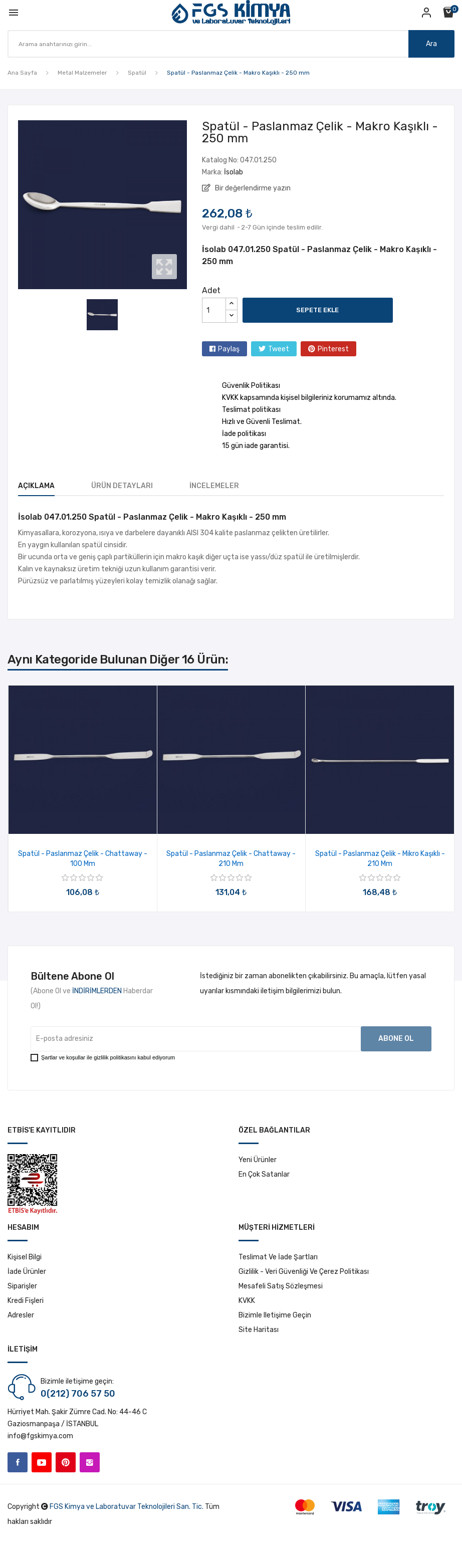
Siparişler (22, 1286)
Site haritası (259, 1329)
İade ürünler (27, 1271)
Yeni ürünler (258, 1160)
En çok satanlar (264, 1174)
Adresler (21, 1315)
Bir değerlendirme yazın (252, 188)
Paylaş (229, 349)
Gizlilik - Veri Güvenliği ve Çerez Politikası (304, 1271)
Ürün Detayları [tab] (122, 486)
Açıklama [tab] (36, 486)
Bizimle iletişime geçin (275, 1315)
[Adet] (214, 310)
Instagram (90, 1462)
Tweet (278, 349)
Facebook (18, 1462)
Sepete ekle (317, 310)
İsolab (233, 172)
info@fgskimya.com (40, 1436)
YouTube (42, 1462)
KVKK (247, 1300)
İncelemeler (214, 486)
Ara (431, 44)
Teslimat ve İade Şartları (278, 1257)
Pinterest (333, 349)
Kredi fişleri (26, 1300)
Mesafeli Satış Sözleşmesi (281, 1286)
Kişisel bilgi (25, 1257)
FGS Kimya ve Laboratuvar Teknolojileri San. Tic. (126, 1506)
